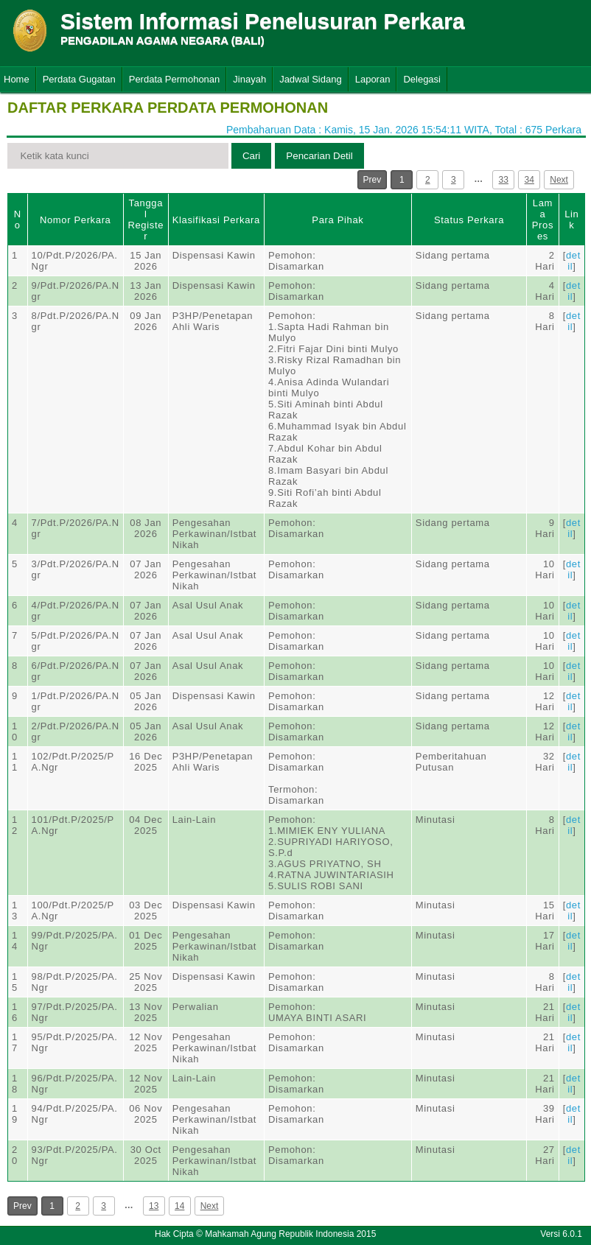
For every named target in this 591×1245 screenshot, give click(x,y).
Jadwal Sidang (310, 79)
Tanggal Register (145, 219)
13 (153, 1206)
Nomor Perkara (75, 219)
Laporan (373, 79)
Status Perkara (469, 219)
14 (179, 1206)
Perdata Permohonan (174, 79)
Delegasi (422, 79)
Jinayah (249, 79)
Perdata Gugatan (79, 79)
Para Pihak (337, 219)
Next (559, 180)
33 (503, 180)
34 (529, 180)
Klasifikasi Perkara (216, 219)
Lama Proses (542, 219)
